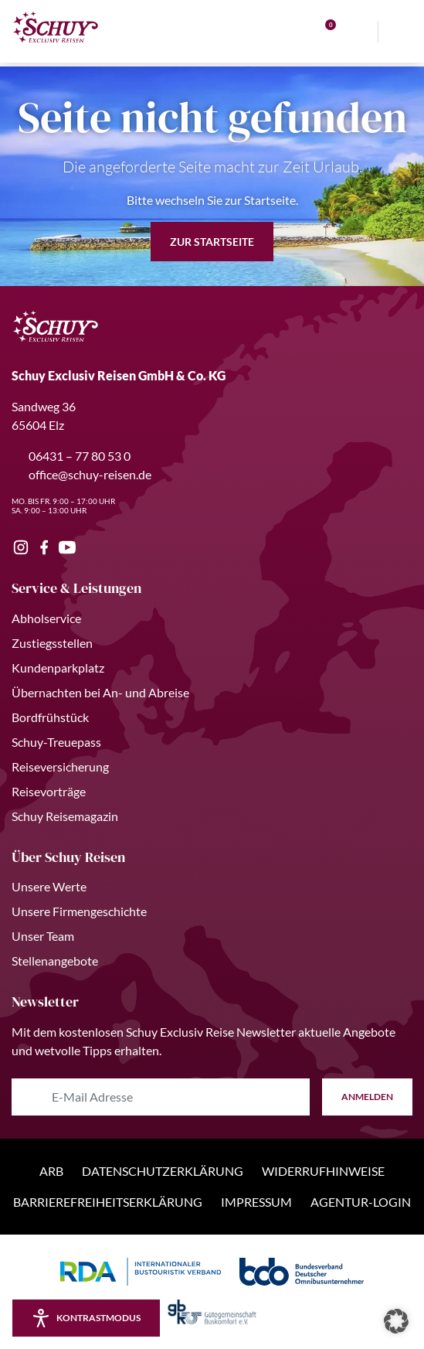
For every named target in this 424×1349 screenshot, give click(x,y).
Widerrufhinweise (323, 1170)
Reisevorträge (49, 791)
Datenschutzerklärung (162, 1170)
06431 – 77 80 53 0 (71, 455)
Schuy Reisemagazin (65, 816)
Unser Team (43, 935)
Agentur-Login (360, 1201)
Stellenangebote (55, 960)
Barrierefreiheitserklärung (107, 1201)
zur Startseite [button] (212, 241)
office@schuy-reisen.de (81, 474)
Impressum (256, 1201)
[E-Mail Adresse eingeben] (161, 1097)
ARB (51, 1170)
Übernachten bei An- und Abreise (100, 692)
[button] (396, 1321)
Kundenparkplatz (58, 667)
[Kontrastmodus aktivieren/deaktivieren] (86, 1318)
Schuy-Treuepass (56, 741)
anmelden (367, 1096)
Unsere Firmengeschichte (79, 911)
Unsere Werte (49, 886)
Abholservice (46, 618)
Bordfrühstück (50, 717)
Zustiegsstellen (52, 642)
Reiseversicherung (60, 766)
